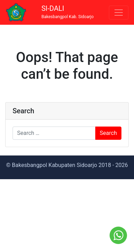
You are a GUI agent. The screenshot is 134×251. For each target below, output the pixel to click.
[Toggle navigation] (118, 13)
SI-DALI (68, 12)
